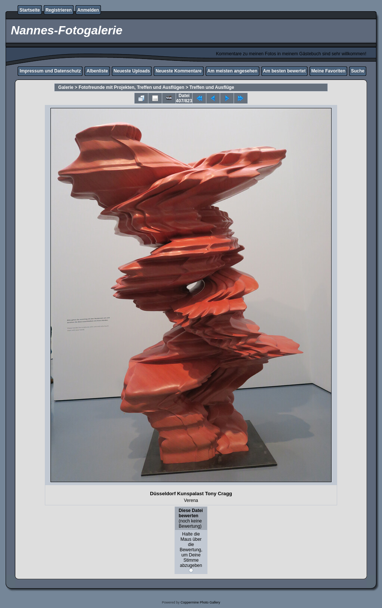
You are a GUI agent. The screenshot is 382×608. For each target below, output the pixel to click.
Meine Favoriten (328, 71)
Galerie (66, 87)
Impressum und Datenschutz (50, 71)
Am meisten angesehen (232, 71)
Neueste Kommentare (178, 71)
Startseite (29, 10)
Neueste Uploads (132, 71)
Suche (357, 71)
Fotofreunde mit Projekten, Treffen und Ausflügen (131, 87)
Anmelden (88, 10)
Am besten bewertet (284, 71)
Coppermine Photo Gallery (200, 602)
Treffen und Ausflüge (212, 87)
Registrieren (59, 10)
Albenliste (97, 71)
